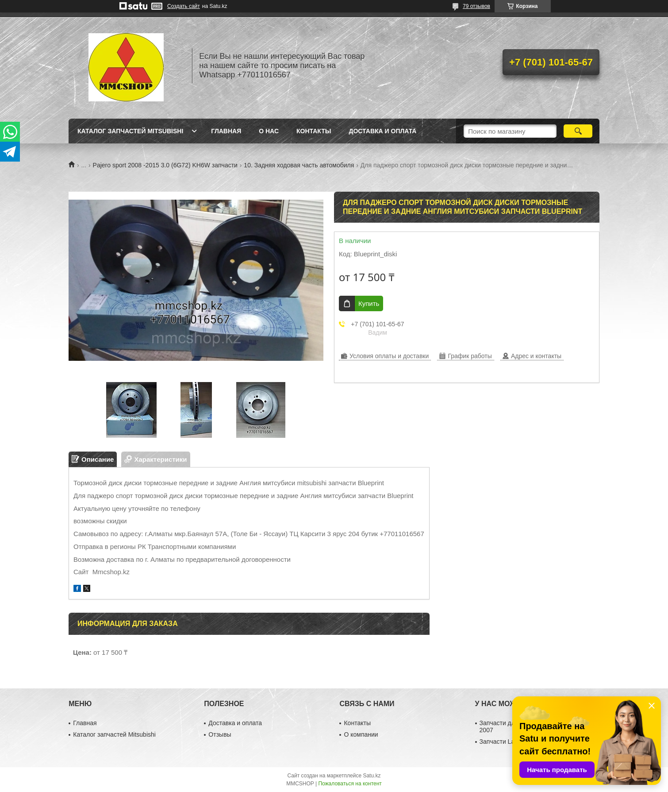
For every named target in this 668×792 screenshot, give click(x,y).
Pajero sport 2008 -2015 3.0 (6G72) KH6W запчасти (165, 165)
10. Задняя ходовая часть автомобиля (299, 165)
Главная (226, 131)
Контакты (313, 131)
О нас (269, 131)
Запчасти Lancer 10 (507, 741)
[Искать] (578, 131)
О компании (361, 734)
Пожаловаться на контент (349, 783)
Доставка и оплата (382, 131)
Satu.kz (371, 776)
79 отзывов (476, 6)
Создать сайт (183, 6)
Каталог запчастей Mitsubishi (130, 131)
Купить (368, 303)
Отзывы (219, 734)
